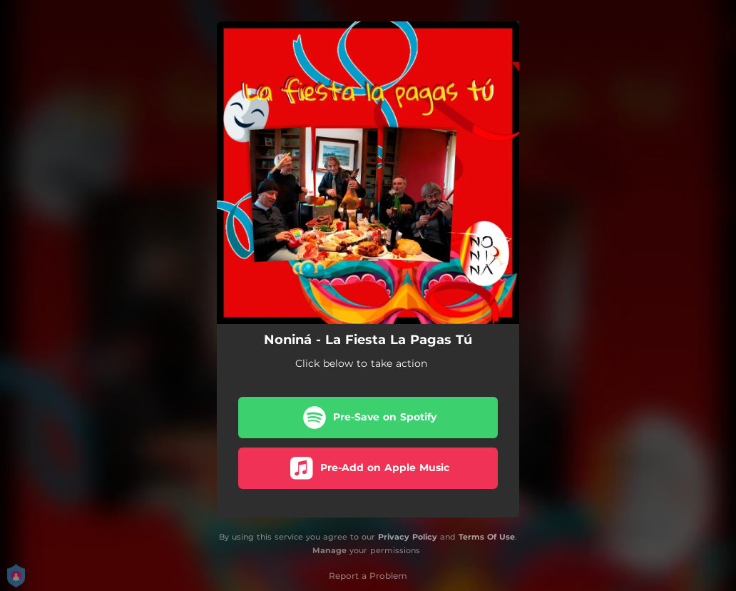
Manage (329, 550)
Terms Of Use (487, 537)
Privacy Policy (407, 537)
